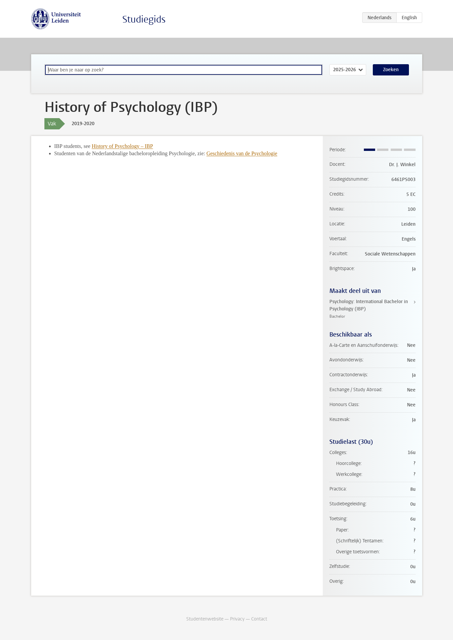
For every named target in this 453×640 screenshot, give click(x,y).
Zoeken (391, 70)
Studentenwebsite (204, 619)
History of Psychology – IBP (122, 146)
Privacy (237, 619)
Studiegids (144, 19)
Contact (259, 619)
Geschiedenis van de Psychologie (241, 153)
